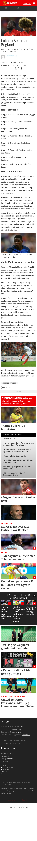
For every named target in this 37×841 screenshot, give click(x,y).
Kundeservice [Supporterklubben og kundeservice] (5, 781)
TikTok (4, 798)
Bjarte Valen (26, 760)
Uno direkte (4, 786)
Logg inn (27, 3)
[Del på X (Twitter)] (18, 94)
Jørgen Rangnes (15, 757)
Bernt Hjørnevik (15, 754)
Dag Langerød (19, 751)
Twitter (4, 790)
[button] (34, 620)
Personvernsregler (13, 825)
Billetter (18, 10)
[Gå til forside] (10, 3)
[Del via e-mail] (21, 94)
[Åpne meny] (34, 3)
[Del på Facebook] (15, 94)
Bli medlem (6, 10)
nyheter (5, 408)
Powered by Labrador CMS (18, 832)
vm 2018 (14, 408)
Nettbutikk (30, 10)
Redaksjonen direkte (7, 784)
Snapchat (4, 796)
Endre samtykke (25, 825)
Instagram (5, 794)
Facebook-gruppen (8, 792)
